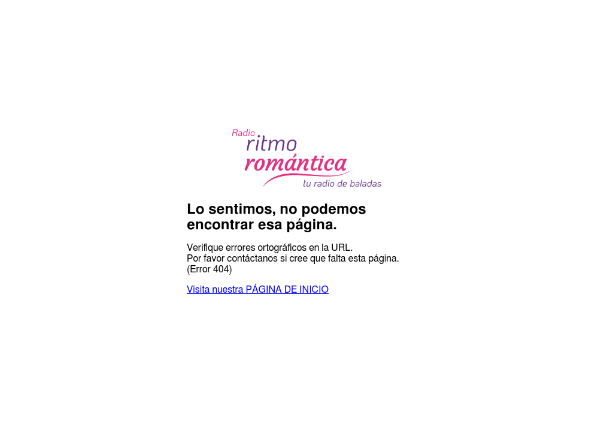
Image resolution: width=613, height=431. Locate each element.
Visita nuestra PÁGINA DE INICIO (258, 290)
